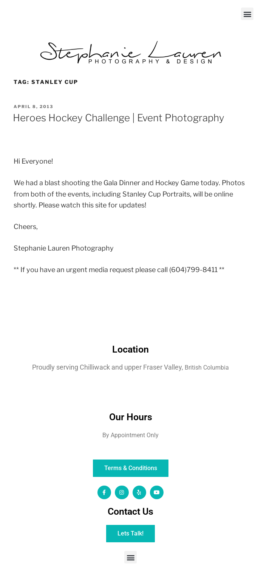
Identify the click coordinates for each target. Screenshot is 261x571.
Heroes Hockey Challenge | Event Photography (118, 118)
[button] (247, 14)
